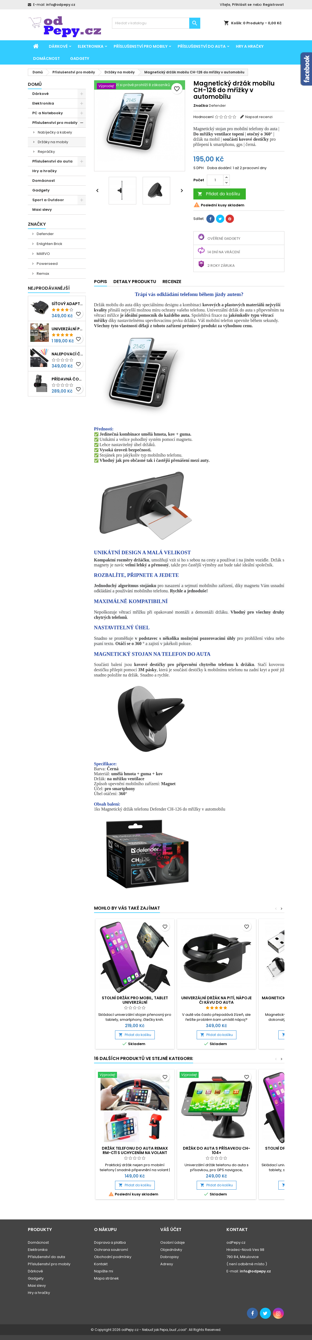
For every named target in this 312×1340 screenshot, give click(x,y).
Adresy (166, 1264)
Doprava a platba (110, 1242)
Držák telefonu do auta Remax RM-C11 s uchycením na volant (135, 1150)
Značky (37, 224)
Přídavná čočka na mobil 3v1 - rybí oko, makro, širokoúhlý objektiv (67, 379)
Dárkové (58, 46)
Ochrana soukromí (111, 1249)
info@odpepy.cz (60, 4)
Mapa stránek (106, 1278)
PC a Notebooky (47, 113)
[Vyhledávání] (156, 23)
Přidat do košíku (219, 194)
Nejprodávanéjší (49, 288)
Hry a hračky (249, 46)
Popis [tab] (100, 281)
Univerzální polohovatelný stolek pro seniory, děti (67, 329)
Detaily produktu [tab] (134, 281)
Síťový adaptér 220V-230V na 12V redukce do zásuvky (67, 304)
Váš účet (171, 1229)
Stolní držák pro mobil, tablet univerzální (135, 1000)
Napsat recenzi (259, 116)
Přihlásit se (242, 4)
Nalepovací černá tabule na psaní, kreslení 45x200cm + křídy (67, 354)
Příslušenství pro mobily (140, 46)
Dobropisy (169, 1256)
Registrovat (273, 4)
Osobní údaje (172, 1242)
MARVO (43, 253)
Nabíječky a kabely (55, 132)
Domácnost (46, 58)
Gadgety (79, 58)
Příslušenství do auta (202, 46)
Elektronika (90, 46)
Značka (200, 105)
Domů (35, 84)
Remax (42, 273)
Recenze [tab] (171, 281)
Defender (45, 233)
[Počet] (215, 180)
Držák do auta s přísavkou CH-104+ (216, 1150)
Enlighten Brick (49, 243)
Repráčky (46, 151)
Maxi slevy (42, 209)
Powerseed (47, 263)
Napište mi (103, 1271)
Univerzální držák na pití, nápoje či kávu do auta (216, 1000)
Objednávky (171, 1249)
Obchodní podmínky (112, 1256)
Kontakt (101, 1264)
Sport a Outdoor (48, 200)
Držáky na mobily (53, 142)
